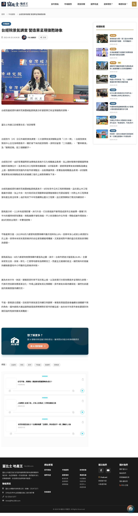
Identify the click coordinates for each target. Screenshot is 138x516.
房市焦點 (55, 4)
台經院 (13, 365)
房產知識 (83, 487)
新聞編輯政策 (124, 477)
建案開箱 (65, 484)
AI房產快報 (102, 484)
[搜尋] (134, 4)
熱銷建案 (47, 492)
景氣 (22, 365)
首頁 (3, 14)
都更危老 (65, 478)
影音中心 (83, 484)
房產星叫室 (102, 481)
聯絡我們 (122, 473)
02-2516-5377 (10, 496)
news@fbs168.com (12, 500)
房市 (29, 365)
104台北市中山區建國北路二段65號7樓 (19, 492)
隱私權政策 (123, 481)
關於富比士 (123, 469)
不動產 (38, 365)
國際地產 (94, 4)
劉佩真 (57, 365)
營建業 (47, 365)
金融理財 (65, 481)
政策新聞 (81, 4)
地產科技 (83, 481)
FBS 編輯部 (32, 37)
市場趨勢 (68, 4)
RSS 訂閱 (123, 485)
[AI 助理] (130, 508)
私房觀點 (83, 478)
